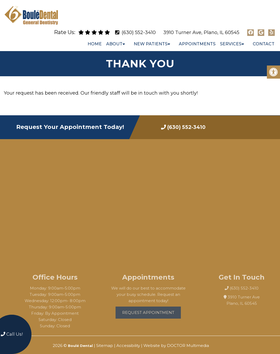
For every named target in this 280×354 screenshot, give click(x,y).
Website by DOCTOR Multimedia (176, 341)
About (114, 39)
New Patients (151, 39)
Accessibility (128, 341)
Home (95, 39)
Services (230, 39)
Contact (263, 39)
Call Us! (12, 334)
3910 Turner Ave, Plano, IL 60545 (201, 28)
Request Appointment (154, 308)
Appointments (197, 39)
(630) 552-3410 (139, 28)
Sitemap (104, 341)
